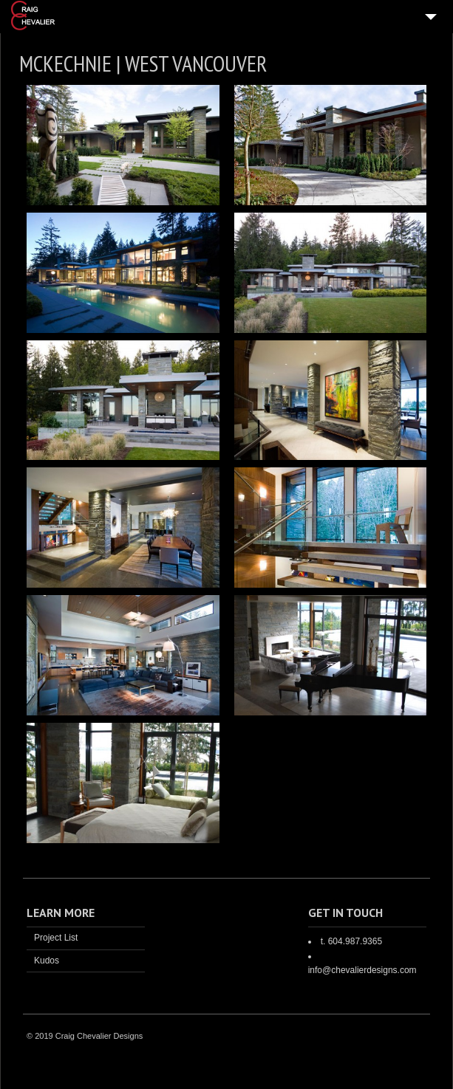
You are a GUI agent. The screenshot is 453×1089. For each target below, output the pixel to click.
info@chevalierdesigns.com (362, 970)
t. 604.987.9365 (351, 941)
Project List (56, 937)
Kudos (46, 960)
